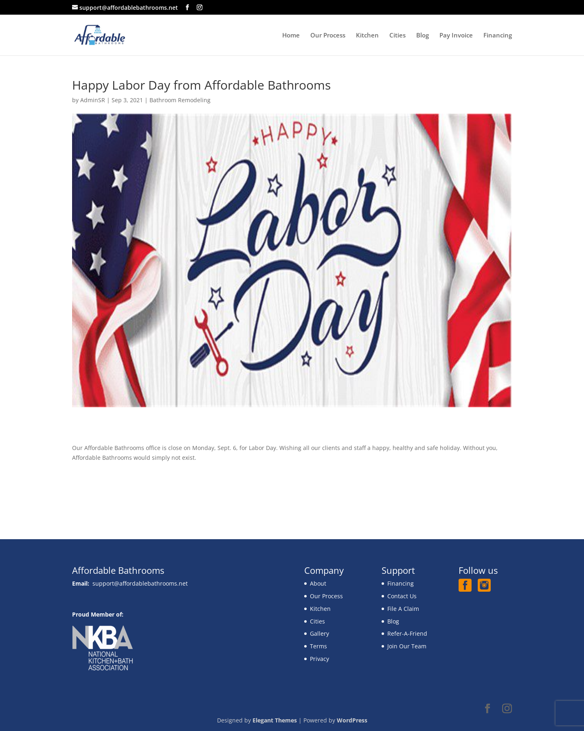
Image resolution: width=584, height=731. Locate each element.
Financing (497, 35)
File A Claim (403, 608)
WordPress (352, 720)
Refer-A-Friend (407, 633)
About (318, 583)
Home (291, 35)
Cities (397, 35)
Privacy (319, 659)
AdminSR (92, 100)
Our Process (327, 35)
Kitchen (367, 35)
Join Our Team (406, 646)
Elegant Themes (274, 720)
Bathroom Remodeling (180, 100)
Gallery (319, 633)
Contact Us (402, 596)
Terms (318, 646)
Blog (422, 35)
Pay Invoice (456, 35)
